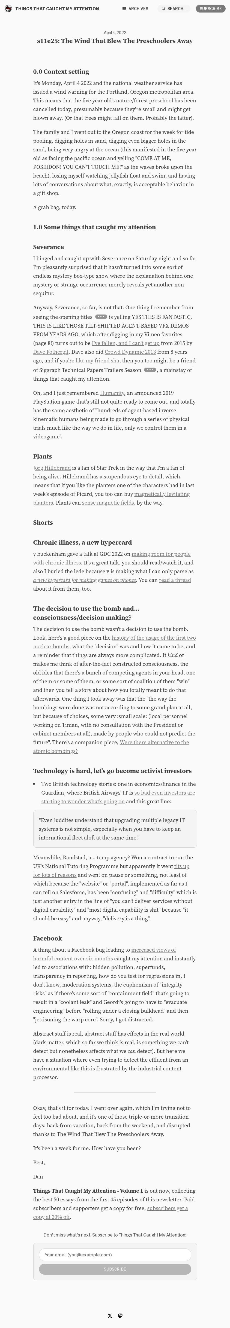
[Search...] (174, 9)
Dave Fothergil (50, 352)
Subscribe (211, 8)
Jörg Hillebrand (52, 468)
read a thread (175, 580)
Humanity (112, 393)
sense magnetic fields (108, 502)
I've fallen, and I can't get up (126, 343)
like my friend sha (97, 360)
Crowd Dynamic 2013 (130, 352)
